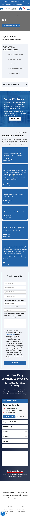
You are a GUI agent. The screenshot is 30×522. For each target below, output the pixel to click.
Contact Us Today (15, 119)
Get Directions (8, 416)
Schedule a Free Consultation (11, 25)
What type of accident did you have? (13, 307)
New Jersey (7, 446)
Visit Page (19, 416)
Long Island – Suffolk (10, 422)
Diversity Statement (8, 511)
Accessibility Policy (8, 506)
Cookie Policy (22, 506)
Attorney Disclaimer (8, 509)
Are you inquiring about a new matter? (14, 300)
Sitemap (8, 514)
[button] (24, 8)
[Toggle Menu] (28, 9)
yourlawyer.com (10, 334)
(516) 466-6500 (9, 412)
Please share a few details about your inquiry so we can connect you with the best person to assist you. (14, 315)
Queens (5, 431)
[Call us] (20, 8)
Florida (5, 441)
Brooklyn (6, 436)
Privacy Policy (21, 511)
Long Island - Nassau (10, 401)
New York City (7, 427)
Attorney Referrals (21, 509)
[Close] (29, 3)
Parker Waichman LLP (7, 16)
